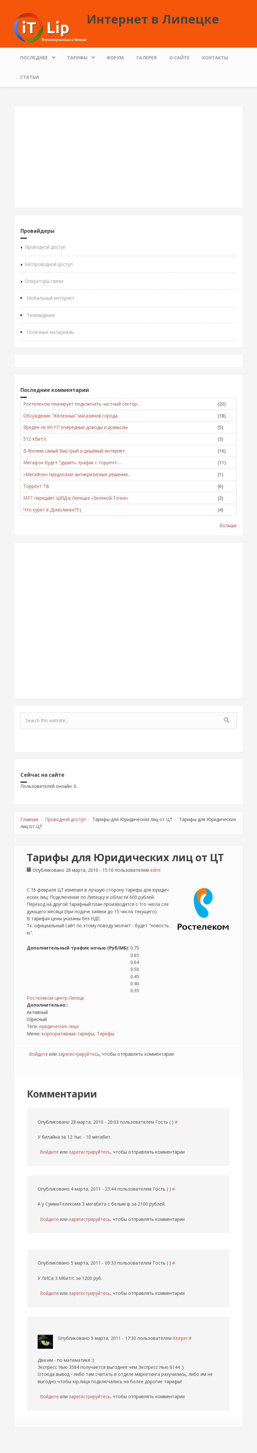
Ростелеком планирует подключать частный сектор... (81, 404)
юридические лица (59, 1026)
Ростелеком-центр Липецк (55, 998)
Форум (115, 58)
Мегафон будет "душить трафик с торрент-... (72, 462)
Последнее (35, 56)
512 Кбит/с (35, 439)
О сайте (179, 58)
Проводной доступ (45, 247)
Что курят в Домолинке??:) (52, 510)
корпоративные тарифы (68, 1034)
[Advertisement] (128, 157)
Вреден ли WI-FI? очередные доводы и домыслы (75, 427)
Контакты (215, 58)
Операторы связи (44, 281)
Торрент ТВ (36, 486)
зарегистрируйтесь (78, 1054)
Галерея (146, 58)
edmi (155, 870)
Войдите (38, 1054)
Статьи (29, 77)
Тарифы (79, 56)
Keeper (180, 1338)
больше (228, 525)
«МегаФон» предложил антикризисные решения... (76, 474)
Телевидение (41, 315)
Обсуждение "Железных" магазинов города (70, 416)
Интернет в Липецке (153, 19)
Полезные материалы (50, 332)
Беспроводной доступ (49, 264)
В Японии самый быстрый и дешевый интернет (74, 451)
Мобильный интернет (50, 298)
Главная (29, 819)
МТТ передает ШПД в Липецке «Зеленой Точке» (75, 498)
